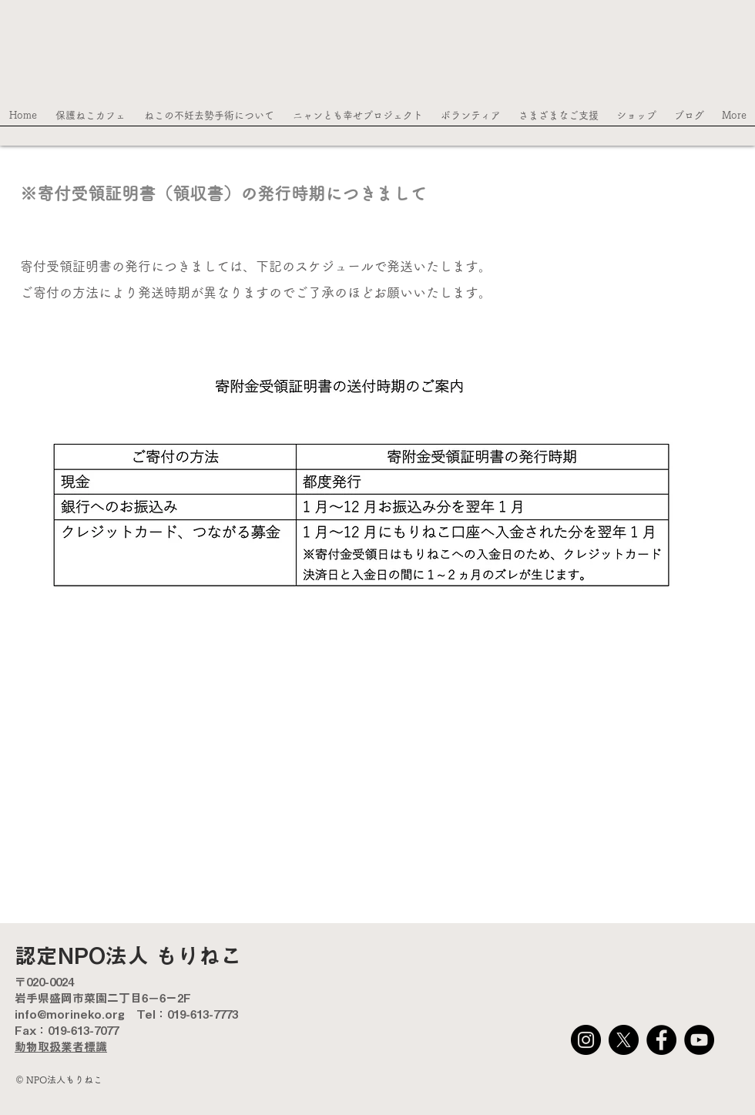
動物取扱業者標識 (61, 1047)
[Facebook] (661, 1040)
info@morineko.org (70, 1014)
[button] (90, 120)
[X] (624, 1040)
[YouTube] (699, 1040)
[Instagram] (586, 1040)
